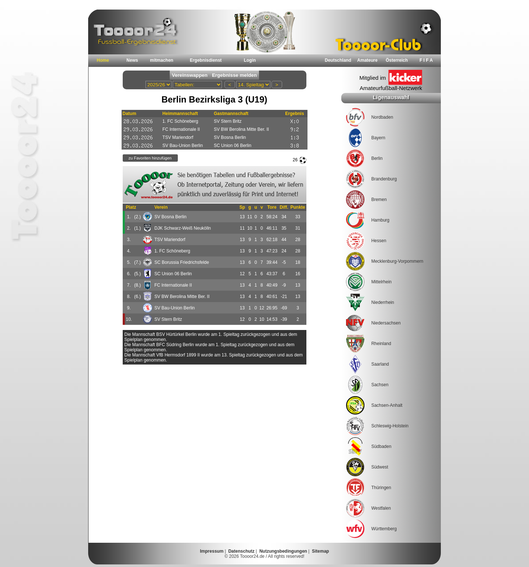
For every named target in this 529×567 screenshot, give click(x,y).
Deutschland (338, 60)
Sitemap (320, 551)
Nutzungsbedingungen (283, 551)
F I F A (426, 60)
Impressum (211, 551)
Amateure (367, 60)
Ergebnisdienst (206, 60)
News (132, 60)
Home (103, 60)
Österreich (397, 60)
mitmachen (161, 60)
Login (250, 60)
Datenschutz (241, 551)
